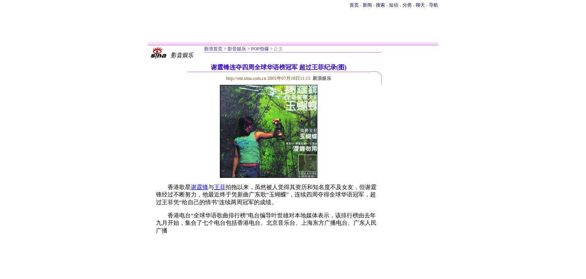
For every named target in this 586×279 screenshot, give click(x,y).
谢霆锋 (199, 187)
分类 (407, 5)
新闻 (367, 5)
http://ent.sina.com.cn (246, 78)
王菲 (220, 187)
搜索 (381, 5)
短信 (393, 5)
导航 (433, 5)
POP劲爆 (260, 49)
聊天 (420, 5)
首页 (354, 5)
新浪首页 (213, 49)
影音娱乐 (237, 49)
